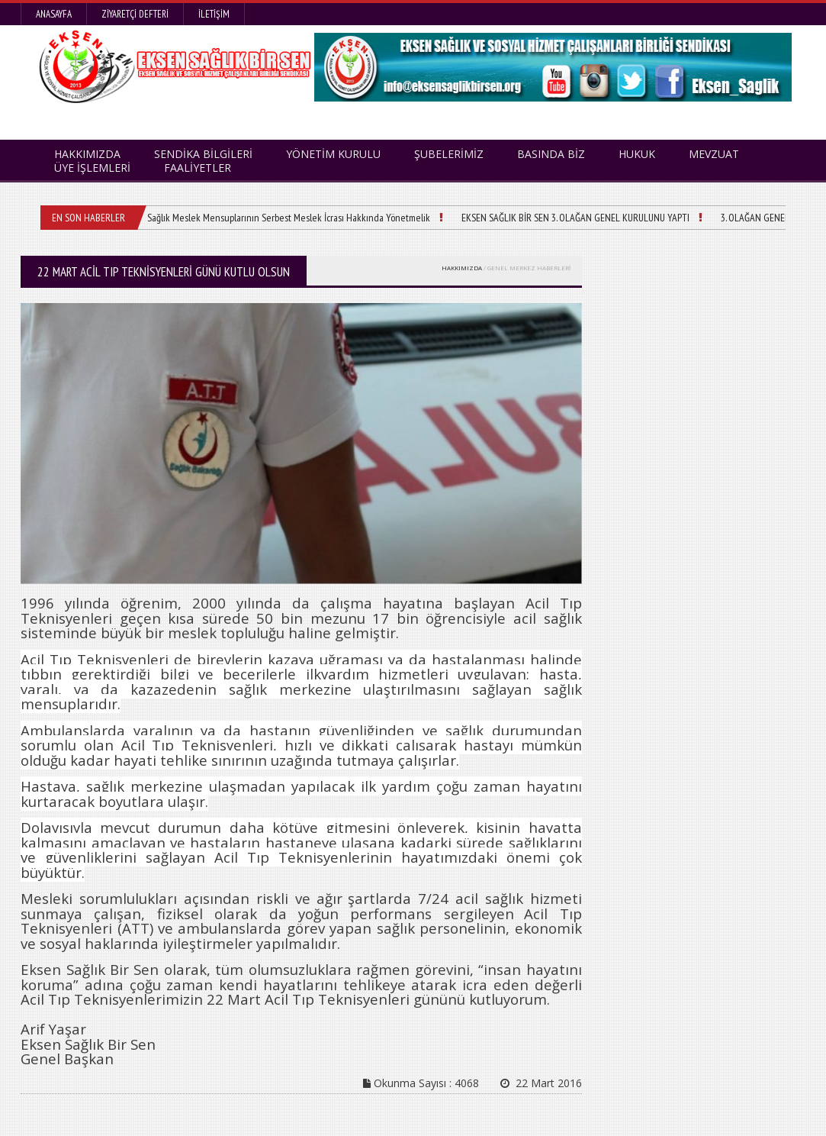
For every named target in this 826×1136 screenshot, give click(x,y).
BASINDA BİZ (551, 154)
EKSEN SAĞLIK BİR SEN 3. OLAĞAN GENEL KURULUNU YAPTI (575, 217)
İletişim (214, 14)
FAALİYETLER (197, 167)
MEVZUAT (714, 154)
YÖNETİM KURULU (333, 154)
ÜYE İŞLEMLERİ (92, 167)
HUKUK (637, 154)
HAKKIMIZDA (462, 267)
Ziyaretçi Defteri (135, 14)
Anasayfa (54, 14)
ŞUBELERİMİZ (449, 154)
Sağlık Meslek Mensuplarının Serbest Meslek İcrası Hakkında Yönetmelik (288, 217)
